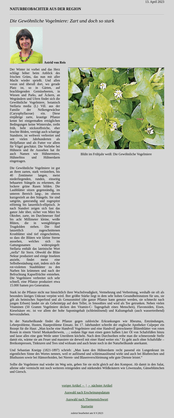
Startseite (87, 406)
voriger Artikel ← (73, 385)
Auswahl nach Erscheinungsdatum (87, 392)
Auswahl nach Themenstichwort (87, 399)
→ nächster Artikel (100, 385)
